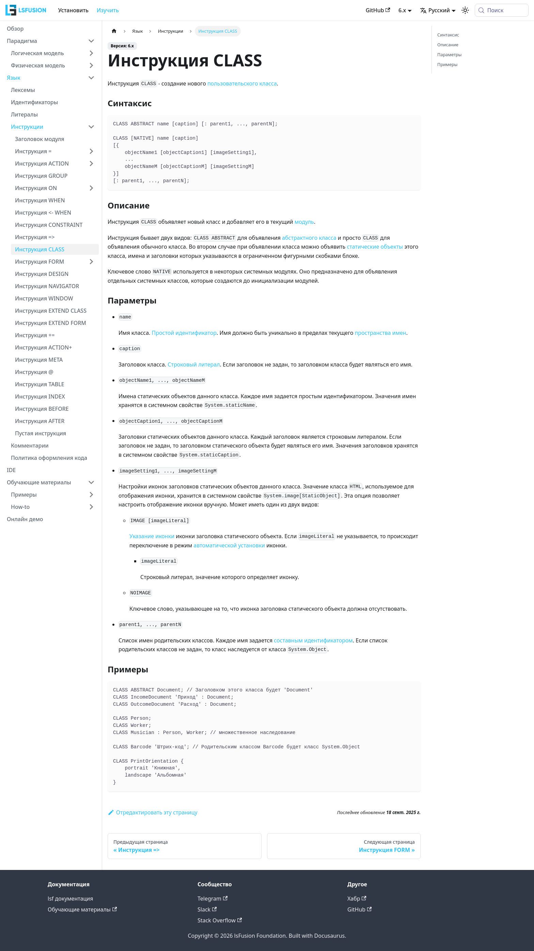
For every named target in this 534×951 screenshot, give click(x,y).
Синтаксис (448, 35)
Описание (447, 45)
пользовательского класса (242, 83)
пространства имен (380, 333)
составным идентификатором (313, 640)
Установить (73, 10)
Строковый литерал (194, 364)
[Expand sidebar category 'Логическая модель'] (91, 53)
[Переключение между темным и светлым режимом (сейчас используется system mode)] (465, 10)
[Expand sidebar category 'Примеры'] (91, 494)
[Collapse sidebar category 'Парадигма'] (91, 40)
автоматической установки (229, 545)
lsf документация (70, 898)
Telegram (212, 898)
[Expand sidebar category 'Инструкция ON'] (91, 188)
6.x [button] (402, 10)
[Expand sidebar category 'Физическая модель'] (91, 65)
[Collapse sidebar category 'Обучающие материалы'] (91, 482)
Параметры (449, 54)
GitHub (378, 10)
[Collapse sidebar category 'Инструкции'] (91, 126)
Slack (207, 909)
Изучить (108, 10)
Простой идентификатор (184, 333)
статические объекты (375, 246)
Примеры (447, 64)
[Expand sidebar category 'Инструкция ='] (91, 151)
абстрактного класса (309, 237)
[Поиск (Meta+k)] (502, 10)
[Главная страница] (114, 31)
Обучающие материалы (82, 909)
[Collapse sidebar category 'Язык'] (91, 77)
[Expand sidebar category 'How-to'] (91, 506)
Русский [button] (435, 10)
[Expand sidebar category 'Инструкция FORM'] (91, 261)
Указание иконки (151, 536)
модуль (304, 221)
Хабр (356, 898)
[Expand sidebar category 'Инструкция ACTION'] (91, 163)
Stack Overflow (220, 920)
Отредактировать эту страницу (153, 812)
